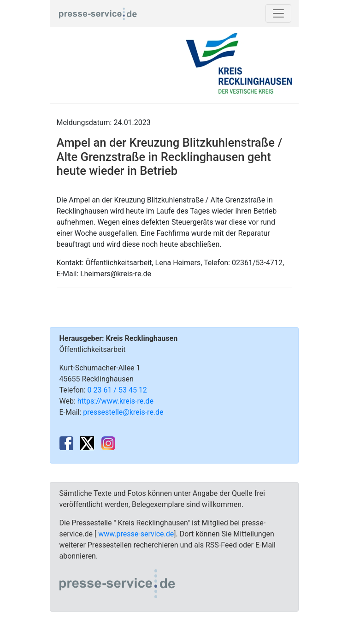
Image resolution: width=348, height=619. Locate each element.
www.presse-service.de (136, 534)
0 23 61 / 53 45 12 (117, 390)
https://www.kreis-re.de (115, 401)
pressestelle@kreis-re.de (123, 412)
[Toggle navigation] (278, 13)
